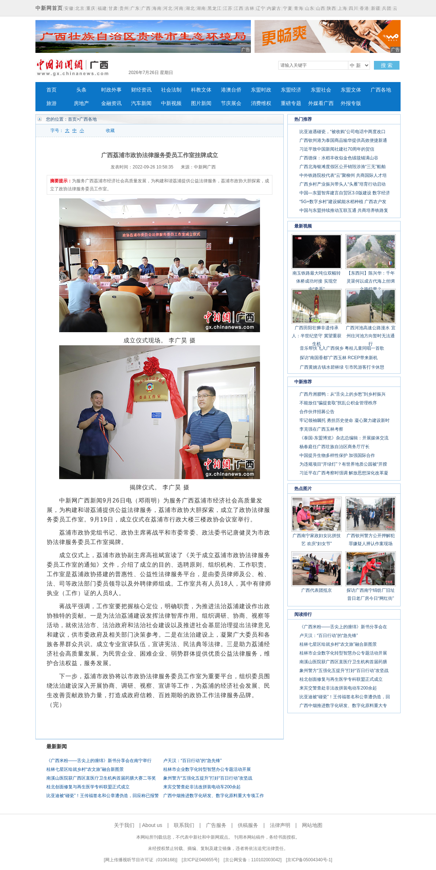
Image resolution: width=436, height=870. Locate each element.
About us (152, 825)
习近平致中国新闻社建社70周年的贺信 (336, 149)
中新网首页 (49, 8)
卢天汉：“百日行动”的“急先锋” (192, 760)
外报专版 (351, 103)
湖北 (190, 8)
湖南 (201, 8)
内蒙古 (274, 8)
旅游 (51, 103)
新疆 (375, 8)
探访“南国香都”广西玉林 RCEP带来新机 (339, 357)
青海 (298, 8)
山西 (320, 8)
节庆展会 (231, 103)
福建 (102, 8)
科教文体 (201, 90)
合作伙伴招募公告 (316, 411)
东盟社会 (321, 90)
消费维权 (261, 103)
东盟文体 (351, 90)
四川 (353, 8)
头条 (81, 90)
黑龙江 (214, 8)
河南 (179, 8)
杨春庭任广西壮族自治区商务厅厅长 (334, 446)
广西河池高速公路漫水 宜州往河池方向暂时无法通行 (370, 335)
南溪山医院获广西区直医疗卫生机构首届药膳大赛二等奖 (101, 778)
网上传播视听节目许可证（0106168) (140, 859)
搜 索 (387, 65)
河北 (168, 8)
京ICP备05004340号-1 (309, 859)
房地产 (81, 103)
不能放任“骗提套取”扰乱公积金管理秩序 (338, 402)
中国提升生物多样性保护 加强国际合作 (337, 455)
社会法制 (171, 90)
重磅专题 (291, 103)
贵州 (124, 8)
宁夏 (287, 8)
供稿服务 (248, 825)
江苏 (228, 8)
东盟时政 (261, 90)
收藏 (110, 130)
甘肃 (113, 8)
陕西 (331, 8)
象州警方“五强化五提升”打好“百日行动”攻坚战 (207, 778)
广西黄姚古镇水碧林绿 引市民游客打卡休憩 (342, 367)
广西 (146, 8)
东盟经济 (291, 90)
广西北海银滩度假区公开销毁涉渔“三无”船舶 (342, 166)
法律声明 (280, 825)
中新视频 (171, 103)
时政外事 (111, 90)
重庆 (91, 8)
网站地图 (312, 825)
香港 (364, 8)
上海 (342, 8)
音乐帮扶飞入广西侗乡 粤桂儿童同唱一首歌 (342, 348)
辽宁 (260, 8)
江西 (239, 8)
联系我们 (184, 825)
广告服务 (216, 825)
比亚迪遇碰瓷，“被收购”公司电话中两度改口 (342, 131)
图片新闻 (201, 103)
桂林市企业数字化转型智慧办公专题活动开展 (207, 769)
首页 (51, 90)
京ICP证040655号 (200, 859)
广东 (135, 8)
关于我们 (124, 825)
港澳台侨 (231, 90)
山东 (309, 8)
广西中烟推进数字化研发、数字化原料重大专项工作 (213, 795)
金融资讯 (111, 103)
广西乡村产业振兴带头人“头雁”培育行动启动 (342, 184)
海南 (157, 8)
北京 (80, 8)
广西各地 (381, 90)
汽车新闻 (141, 103)
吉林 (250, 8)
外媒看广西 (321, 103)
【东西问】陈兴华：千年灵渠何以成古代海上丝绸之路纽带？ (371, 281)
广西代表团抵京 (316, 590)
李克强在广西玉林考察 (321, 429)
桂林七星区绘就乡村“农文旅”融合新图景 (85, 769)
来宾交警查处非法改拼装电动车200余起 (202, 786)
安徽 (69, 8)
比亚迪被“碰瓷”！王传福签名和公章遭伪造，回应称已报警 (102, 795)
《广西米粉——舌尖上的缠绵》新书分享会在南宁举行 (99, 760)
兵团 (386, 8)
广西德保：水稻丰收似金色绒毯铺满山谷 (338, 157)
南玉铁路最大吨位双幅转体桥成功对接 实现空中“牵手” (316, 281)
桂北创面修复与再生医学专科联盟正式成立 (88, 786)
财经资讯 (141, 90)
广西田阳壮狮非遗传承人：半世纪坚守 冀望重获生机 (316, 335)
